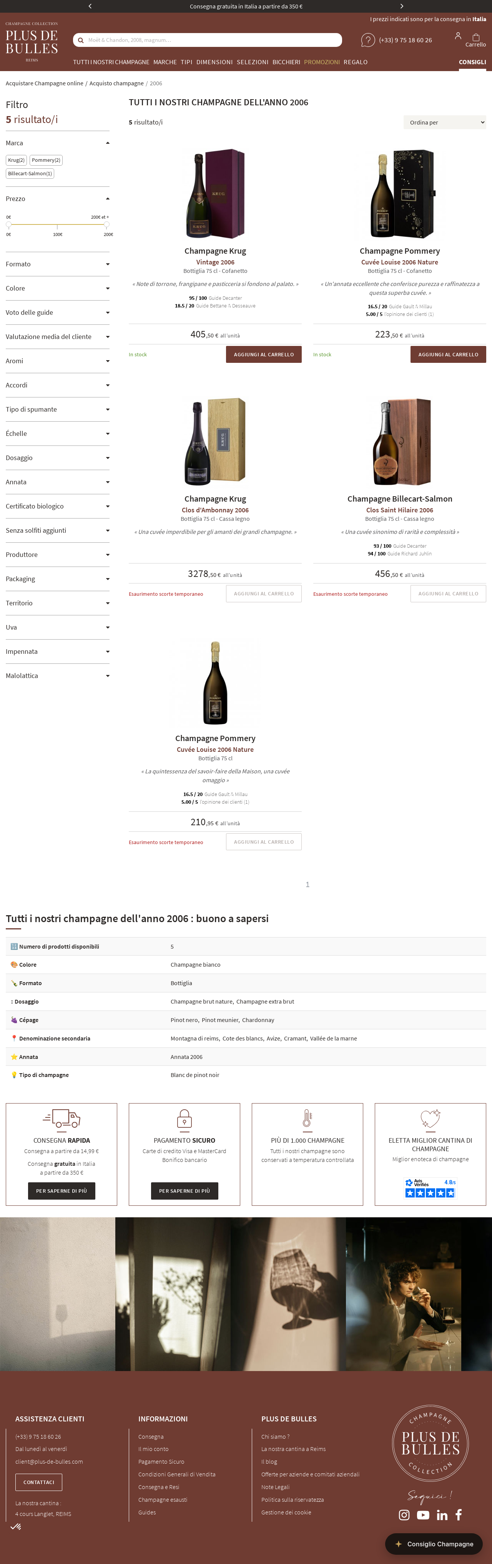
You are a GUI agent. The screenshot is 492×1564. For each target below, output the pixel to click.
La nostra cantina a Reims (293, 1449)
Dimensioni (214, 62)
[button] (16, 1527)
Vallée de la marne (333, 1038)
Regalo (356, 62)
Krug (16, 160)
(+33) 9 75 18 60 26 (38, 1436)
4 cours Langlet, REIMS (43, 1513)
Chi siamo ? (275, 1436)
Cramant (295, 1038)
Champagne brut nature (202, 1001)
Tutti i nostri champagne (111, 62)
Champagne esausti (163, 1499)
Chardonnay (258, 1020)
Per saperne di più (61, 1190)
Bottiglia (181, 983)
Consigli (472, 62)
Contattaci (38, 1482)
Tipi (187, 62)
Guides (147, 1512)
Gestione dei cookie (286, 1512)
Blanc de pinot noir (195, 1075)
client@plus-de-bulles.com (49, 1461)
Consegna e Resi (159, 1487)
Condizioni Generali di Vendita (177, 1474)
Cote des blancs (243, 1038)
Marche (165, 62)
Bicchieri (286, 62)
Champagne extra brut (265, 1001)
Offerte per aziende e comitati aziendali (310, 1474)
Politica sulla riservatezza (292, 1499)
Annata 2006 (187, 1056)
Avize (273, 1038)
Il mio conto (153, 1449)
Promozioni (322, 62)
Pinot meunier (220, 1020)
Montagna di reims (195, 1038)
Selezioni (253, 62)
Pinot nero (184, 1020)
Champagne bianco (196, 964)
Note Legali (275, 1487)
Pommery (46, 160)
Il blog (269, 1461)
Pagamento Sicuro (161, 1461)
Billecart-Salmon (30, 174)
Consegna (151, 1436)
